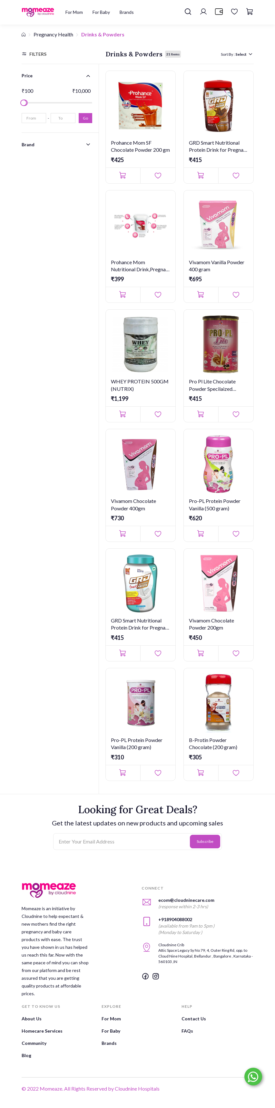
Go (85, 118)
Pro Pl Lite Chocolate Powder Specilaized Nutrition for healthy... (213, 385)
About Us (32, 1018)
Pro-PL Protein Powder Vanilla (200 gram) (136, 743)
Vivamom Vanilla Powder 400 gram (216, 265)
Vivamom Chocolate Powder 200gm (211, 624)
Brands (109, 1043)
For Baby (111, 1031)
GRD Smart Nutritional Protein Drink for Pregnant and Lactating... (218, 147)
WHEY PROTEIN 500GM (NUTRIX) (140, 384)
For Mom (111, 1018)
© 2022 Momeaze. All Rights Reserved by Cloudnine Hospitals (91, 1088)
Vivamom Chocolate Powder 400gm (133, 504)
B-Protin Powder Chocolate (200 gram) (213, 743)
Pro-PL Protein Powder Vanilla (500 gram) (215, 504)
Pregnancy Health (53, 34)
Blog (26, 1055)
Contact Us (194, 1018)
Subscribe (205, 841)
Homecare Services (42, 1031)
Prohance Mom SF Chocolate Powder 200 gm (140, 146)
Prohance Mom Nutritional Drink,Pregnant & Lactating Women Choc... (140, 266)
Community (34, 1043)
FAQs (187, 1031)
